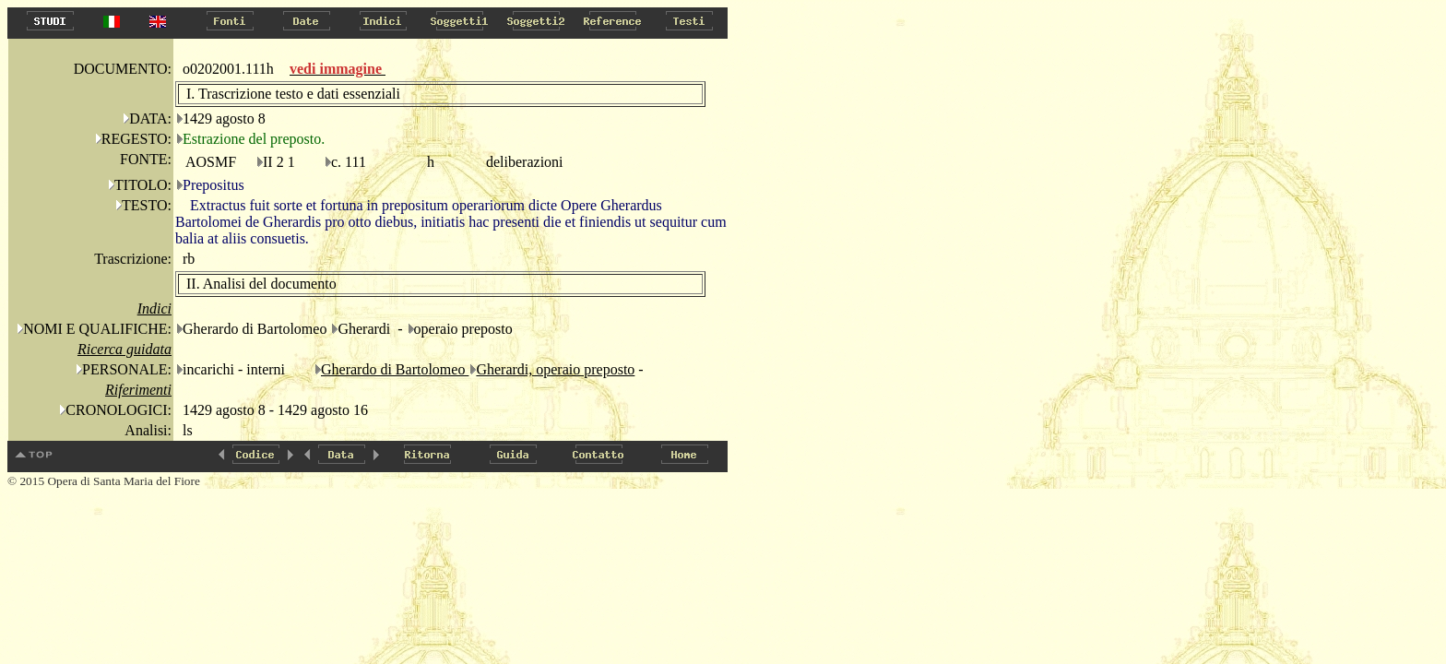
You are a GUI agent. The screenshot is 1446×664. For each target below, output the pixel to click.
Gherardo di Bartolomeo (394, 369)
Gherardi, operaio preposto (555, 369)
